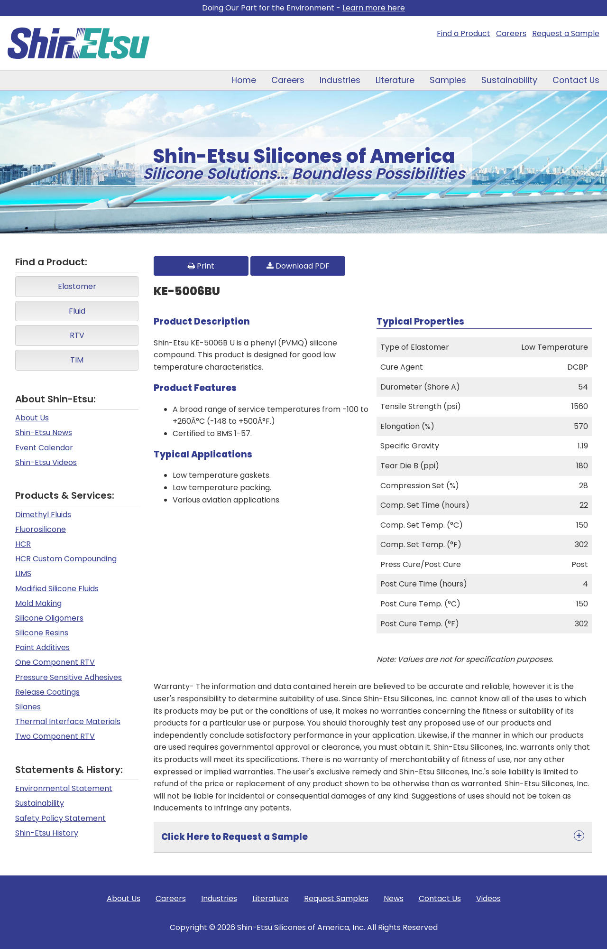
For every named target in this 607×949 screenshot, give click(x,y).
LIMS (23, 573)
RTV (77, 335)
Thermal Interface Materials (67, 721)
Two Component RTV (55, 736)
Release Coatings (47, 692)
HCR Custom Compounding (66, 558)
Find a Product (463, 33)
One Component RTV (55, 662)
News (394, 898)
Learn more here (373, 7)
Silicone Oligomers (49, 618)
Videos (488, 898)
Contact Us (575, 80)
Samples (448, 80)
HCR (23, 544)
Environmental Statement (63, 788)
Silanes (28, 706)
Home (243, 80)
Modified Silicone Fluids (57, 588)
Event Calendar (44, 447)
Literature (395, 80)
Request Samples (336, 898)
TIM (76, 359)
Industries (340, 80)
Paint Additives (42, 647)
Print (201, 266)
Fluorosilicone (40, 529)
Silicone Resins (41, 632)
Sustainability (509, 80)
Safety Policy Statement (60, 818)
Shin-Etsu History (46, 832)
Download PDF (298, 266)
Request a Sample (565, 33)
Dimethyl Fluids (43, 514)
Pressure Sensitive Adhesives (68, 677)
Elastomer (77, 286)
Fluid (77, 311)
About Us (32, 417)
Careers (511, 33)
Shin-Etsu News (43, 432)
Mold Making (38, 603)
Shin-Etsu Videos (46, 462)
